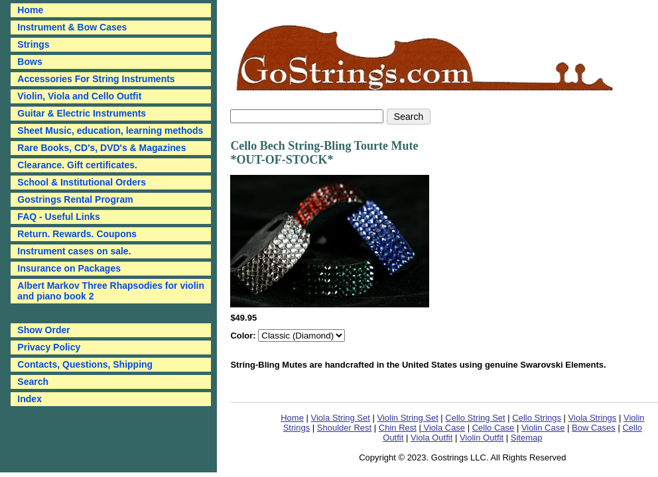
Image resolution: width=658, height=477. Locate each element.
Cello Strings (536, 418)
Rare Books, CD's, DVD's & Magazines (101, 147)
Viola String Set (340, 418)
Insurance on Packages (69, 268)
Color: (244, 336)
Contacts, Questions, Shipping (85, 364)
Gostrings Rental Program (75, 199)
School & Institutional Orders (81, 182)
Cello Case (493, 428)
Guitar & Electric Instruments (81, 113)
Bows (29, 61)
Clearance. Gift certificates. (77, 165)
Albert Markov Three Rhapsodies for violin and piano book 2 (110, 290)
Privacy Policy (48, 347)
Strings (33, 44)
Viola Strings (592, 418)
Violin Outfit (481, 438)
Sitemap (527, 438)
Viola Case (443, 428)
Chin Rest (398, 428)
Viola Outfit (431, 438)
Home (292, 418)
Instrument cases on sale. (74, 251)
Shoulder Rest (344, 428)
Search (32, 381)
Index (29, 399)
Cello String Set (475, 418)
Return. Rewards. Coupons (77, 234)
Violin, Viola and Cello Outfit (79, 96)
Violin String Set (407, 418)
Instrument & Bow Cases (72, 27)
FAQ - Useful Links (58, 216)
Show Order (43, 330)
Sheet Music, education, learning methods (110, 130)
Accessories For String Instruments (95, 79)
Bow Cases (594, 428)
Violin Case (543, 428)
